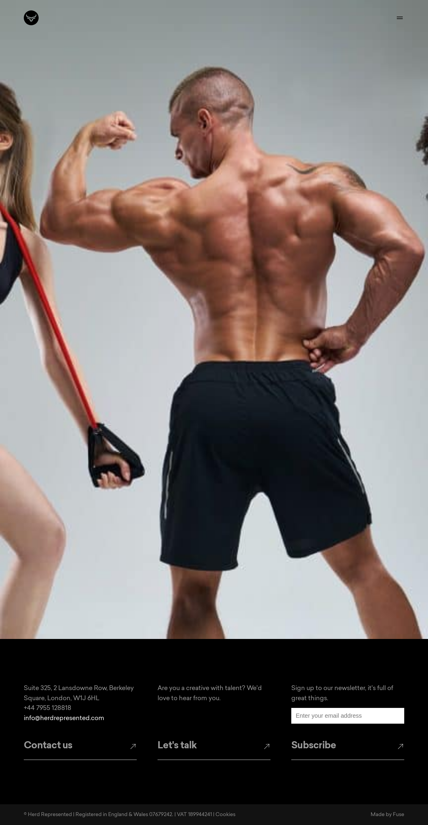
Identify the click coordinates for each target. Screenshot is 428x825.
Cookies (225, 814)
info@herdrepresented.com (64, 718)
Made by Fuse (387, 814)
